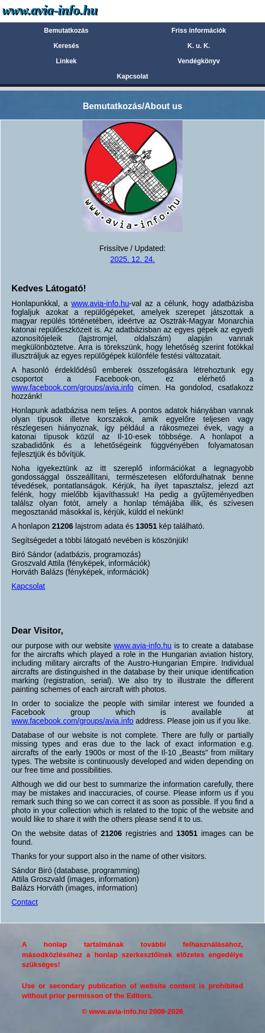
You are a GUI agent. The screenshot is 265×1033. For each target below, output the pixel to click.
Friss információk (199, 30)
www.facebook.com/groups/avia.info (72, 387)
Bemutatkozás (66, 30)
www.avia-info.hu (100, 303)
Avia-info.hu (69, 10)
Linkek (66, 61)
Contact (24, 902)
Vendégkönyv (199, 61)
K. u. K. (198, 46)
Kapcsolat (132, 76)
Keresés (66, 46)
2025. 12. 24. (132, 259)
